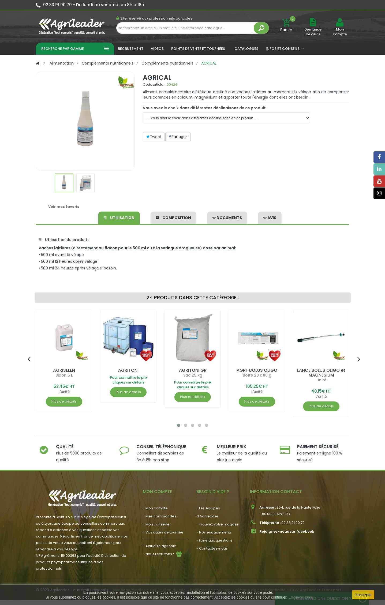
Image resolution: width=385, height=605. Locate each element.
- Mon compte (155, 508)
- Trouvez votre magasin (217, 524)
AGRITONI (128, 370)
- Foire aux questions (214, 540)
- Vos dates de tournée (163, 532)
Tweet (153, 136)
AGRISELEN (64, 370)
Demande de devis (313, 32)
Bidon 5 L (64, 375)
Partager (178, 136)
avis (269, 217)
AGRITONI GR (192, 370)
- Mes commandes (159, 516)
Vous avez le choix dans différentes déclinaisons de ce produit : (205, 108)
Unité (321, 380)
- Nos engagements (214, 532)
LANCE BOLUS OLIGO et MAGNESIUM (321, 372)
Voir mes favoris (63, 206)
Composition (173, 217)
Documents (227, 217)
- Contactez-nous (212, 548)
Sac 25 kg (192, 375)
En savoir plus (300, 597)
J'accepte (363, 594)
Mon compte (340, 32)
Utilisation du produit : (64, 239)
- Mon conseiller (157, 524)
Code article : (154, 84)
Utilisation (119, 217)
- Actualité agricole (159, 545)
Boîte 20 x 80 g (256, 375)
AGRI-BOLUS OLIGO (257, 370)
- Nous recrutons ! (158, 554)
